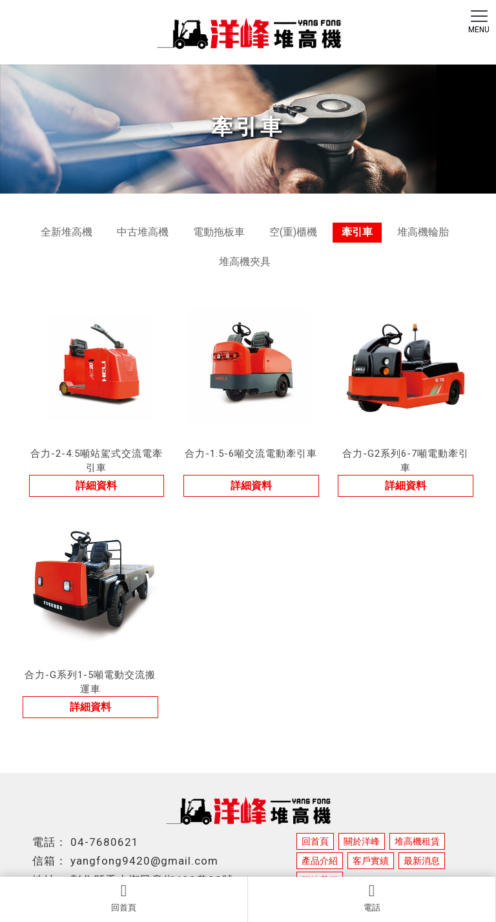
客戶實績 (371, 861)
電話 (371, 897)
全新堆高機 (66, 232)
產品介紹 (320, 861)
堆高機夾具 (245, 262)
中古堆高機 (143, 232)
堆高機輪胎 (423, 232)
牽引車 (357, 232)
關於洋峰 (362, 841)
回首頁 (123, 897)
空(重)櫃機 (293, 232)
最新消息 (422, 861)
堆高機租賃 (417, 841)
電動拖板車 (219, 232)
